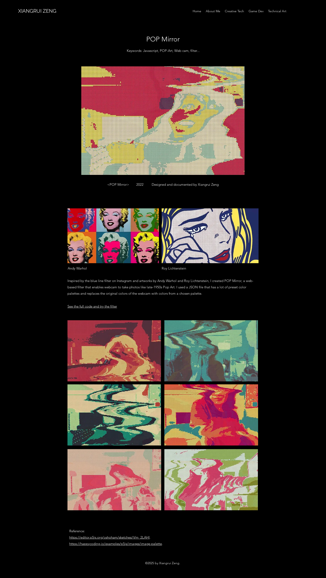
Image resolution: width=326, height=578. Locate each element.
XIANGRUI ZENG (37, 11)
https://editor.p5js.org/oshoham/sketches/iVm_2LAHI (109, 537)
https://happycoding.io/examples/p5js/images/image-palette (115, 544)
